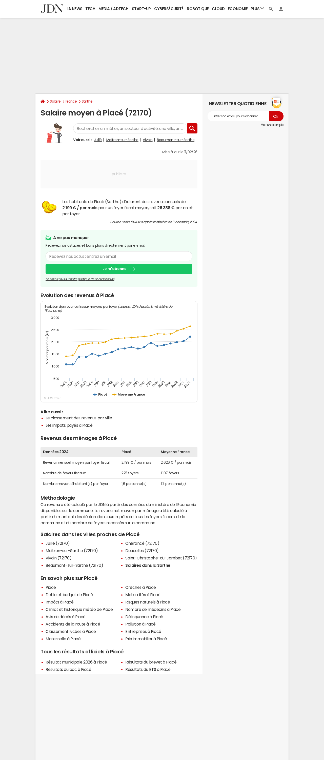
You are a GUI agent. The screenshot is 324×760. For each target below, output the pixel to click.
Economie (238, 9)
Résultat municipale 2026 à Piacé (76, 662)
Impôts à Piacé (59, 602)
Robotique (198, 9)
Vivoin (147, 140)
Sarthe (87, 101)
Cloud (218, 9)
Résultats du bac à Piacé (68, 669)
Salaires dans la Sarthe (147, 565)
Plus (257, 8)
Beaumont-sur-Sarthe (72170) (74, 565)
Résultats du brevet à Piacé (150, 662)
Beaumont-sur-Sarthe (175, 140)
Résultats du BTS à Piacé (147, 669)
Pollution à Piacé (140, 624)
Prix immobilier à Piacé (146, 639)
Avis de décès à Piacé (66, 617)
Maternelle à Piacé (63, 639)
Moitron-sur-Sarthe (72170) (72, 551)
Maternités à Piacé (142, 595)
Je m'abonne (115, 268)
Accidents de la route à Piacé (73, 624)
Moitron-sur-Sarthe (122, 140)
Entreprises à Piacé (143, 631)
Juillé (98, 140)
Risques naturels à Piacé (147, 602)
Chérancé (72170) (142, 543)
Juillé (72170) (58, 543)
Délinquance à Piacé (144, 617)
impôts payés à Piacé (72, 425)
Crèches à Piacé (140, 587)
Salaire (55, 101)
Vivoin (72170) (58, 558)
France (71, 101)
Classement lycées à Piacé (71, 631)
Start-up (141, 9)
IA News (75, 9)
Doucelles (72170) (142, 551)
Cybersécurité (169, 9)
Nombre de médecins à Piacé (153, 609)
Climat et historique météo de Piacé (79, 609)
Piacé (51, 587)
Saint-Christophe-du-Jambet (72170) (161, 558)
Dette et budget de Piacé (69, 595)
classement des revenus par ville (81, 418)
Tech (90, 9)
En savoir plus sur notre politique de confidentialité (80, 278)
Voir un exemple (272, 124)
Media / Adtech (113, 9)
